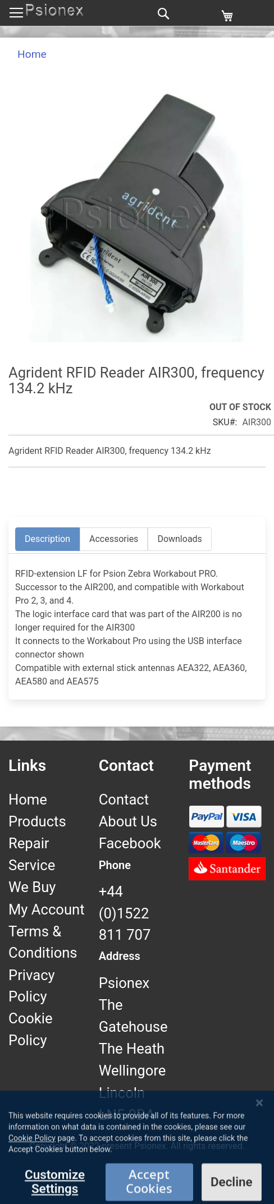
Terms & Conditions (42, 942)
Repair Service (31, 854)
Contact (124, 799)
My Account (46, 909)
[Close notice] (259, 1154)
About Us (128, 821)
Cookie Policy (30, 1029)
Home (32, 54)
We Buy (32, 887)
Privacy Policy (31, 986)
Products (37, 821)
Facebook (130, 843)
